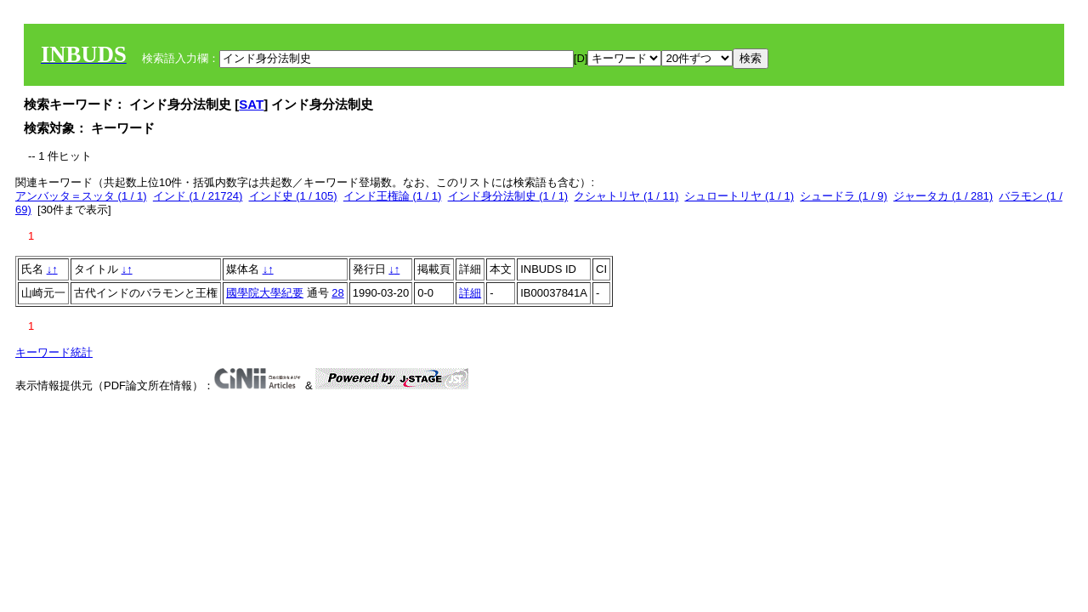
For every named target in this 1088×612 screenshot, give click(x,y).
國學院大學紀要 (264, 292)
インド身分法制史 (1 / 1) (508, 196)
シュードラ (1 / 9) (843, 196)
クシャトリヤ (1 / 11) (626, 196)
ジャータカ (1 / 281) (943, 196)
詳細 (470, 292)
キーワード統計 (54, 352)
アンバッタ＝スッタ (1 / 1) (81, 196)
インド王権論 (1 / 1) (392, 196)
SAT (251, 104)
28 (337, 292)
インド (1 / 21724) (198, 196)
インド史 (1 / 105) (293, 196)
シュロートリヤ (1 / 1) (739, 196)
